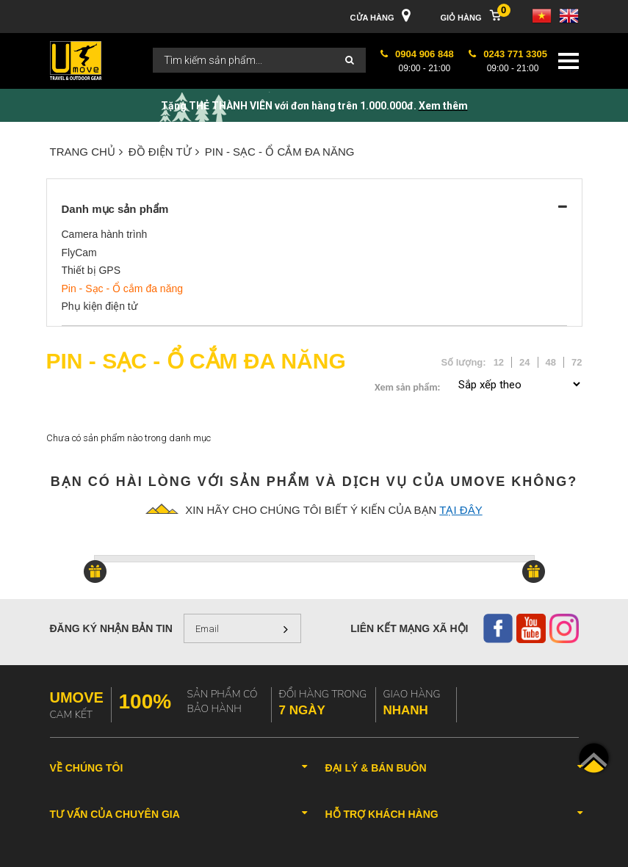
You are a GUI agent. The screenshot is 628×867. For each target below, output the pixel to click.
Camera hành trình (105, 234)
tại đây (460, 510)
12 (499, 362)
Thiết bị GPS (91, 270)
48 (551, 362)
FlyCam (79, 252)
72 (576, 362)
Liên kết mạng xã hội (409, 628)
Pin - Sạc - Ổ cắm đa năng (280, 151)
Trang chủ (86, 151)
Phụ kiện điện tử (99, 306)
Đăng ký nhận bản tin (111, 628)
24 (524, 362)
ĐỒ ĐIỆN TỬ (164, 151)
